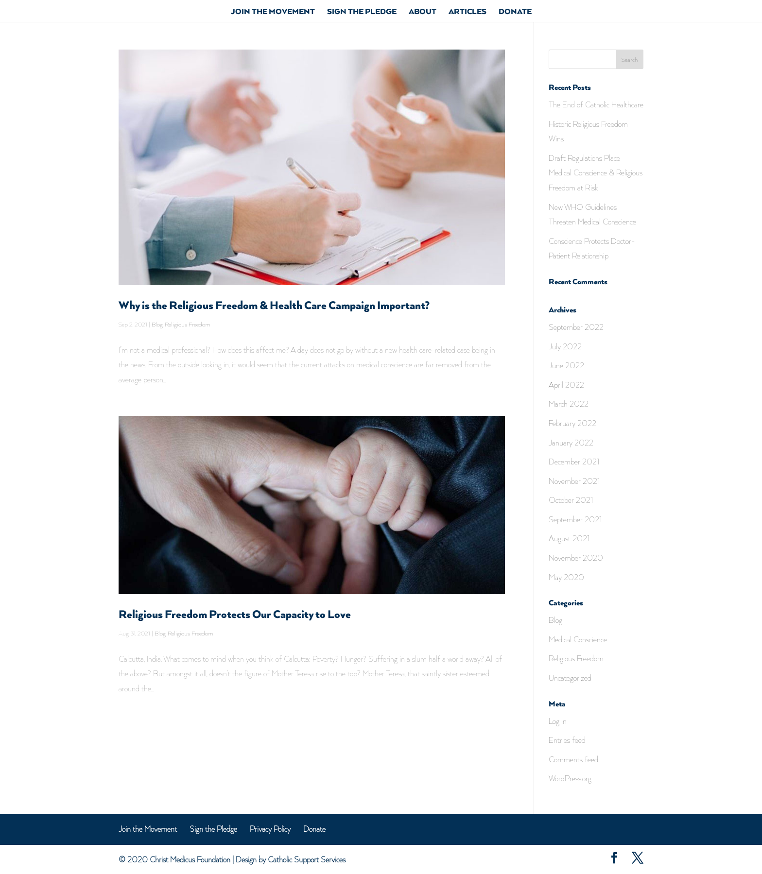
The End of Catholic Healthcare (596, 104)
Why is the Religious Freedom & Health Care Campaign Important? (274, 305)
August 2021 (569, 538)
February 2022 (572, 423)
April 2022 (566, 385)
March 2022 (569, 404)
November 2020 (576, 558)
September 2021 (575, 519)
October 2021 (571, 500)
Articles (467, 13)
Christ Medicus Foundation (190, 859)
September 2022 (576, 327)
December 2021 (574, 461)
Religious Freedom (187, 324)
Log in (558, 721)
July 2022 (565, 346)
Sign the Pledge (362, 13)
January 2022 (571, 442)
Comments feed (573, 759)
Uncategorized (570, 678)
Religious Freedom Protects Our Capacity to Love (235, 614)
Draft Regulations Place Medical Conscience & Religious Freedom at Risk (595, 172)
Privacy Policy (270, 829)
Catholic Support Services (307, 859)
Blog (157, 324)
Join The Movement (273, 13)
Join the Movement (148, 829)
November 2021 (574, 481)
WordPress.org (570, 778)
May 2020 (566, 577)
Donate (515, 13)
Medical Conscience (578, 639)
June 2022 (566, 365)
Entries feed (567, 740)
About (422, 13)
